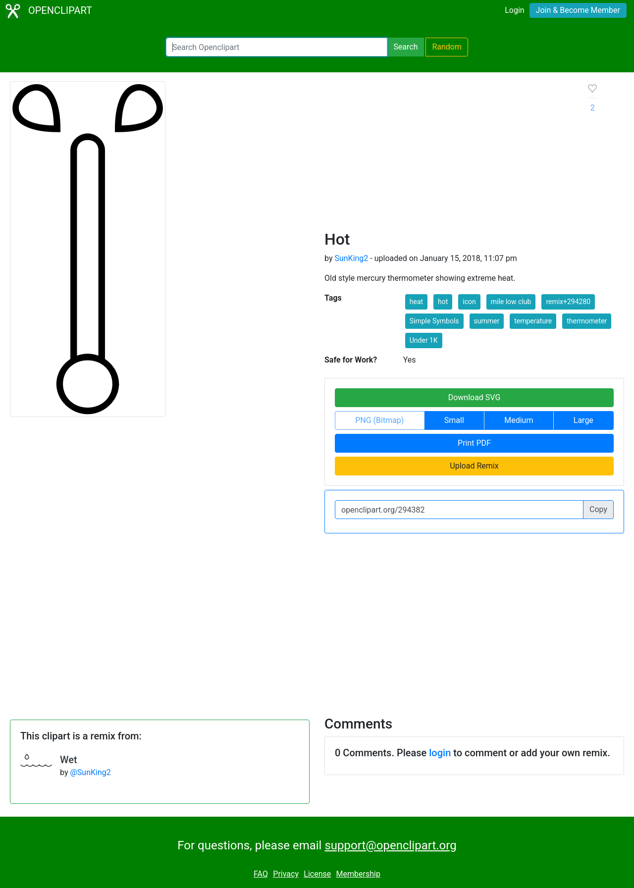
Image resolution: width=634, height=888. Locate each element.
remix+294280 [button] (568, 302)
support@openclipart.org (390, 845)
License (317, 874)
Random (447, 47)
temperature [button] (533, 321)
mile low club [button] (511, 302)
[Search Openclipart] (276, 47)
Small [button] (454, 420)
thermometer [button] (587, 321)
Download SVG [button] (474, 397)
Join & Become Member (578, 10)
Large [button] (583, 420)
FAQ (261, 874)
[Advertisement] (448, 155)
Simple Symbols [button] (434, 321)
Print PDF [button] (474, 443)
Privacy (286, 874)
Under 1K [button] (424, 340)
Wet (68, 760)
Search (405, 47)
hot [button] (443, 302)
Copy (598, 509)
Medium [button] (518, 420)
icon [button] (469, 302)
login (440, 753)
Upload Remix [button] (474, 465)
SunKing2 (351, 258)
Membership (358, 874)
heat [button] (416, 302)
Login (514, 10)
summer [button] (487, 321)
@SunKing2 (90, 772)
